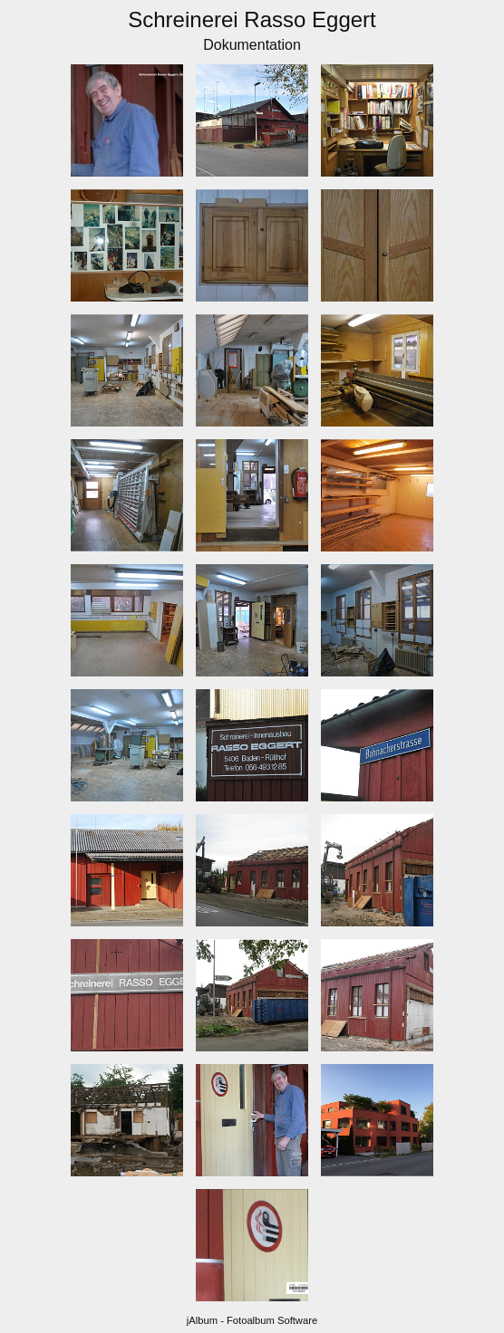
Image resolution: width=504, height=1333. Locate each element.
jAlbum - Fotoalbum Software (252, 1320)
